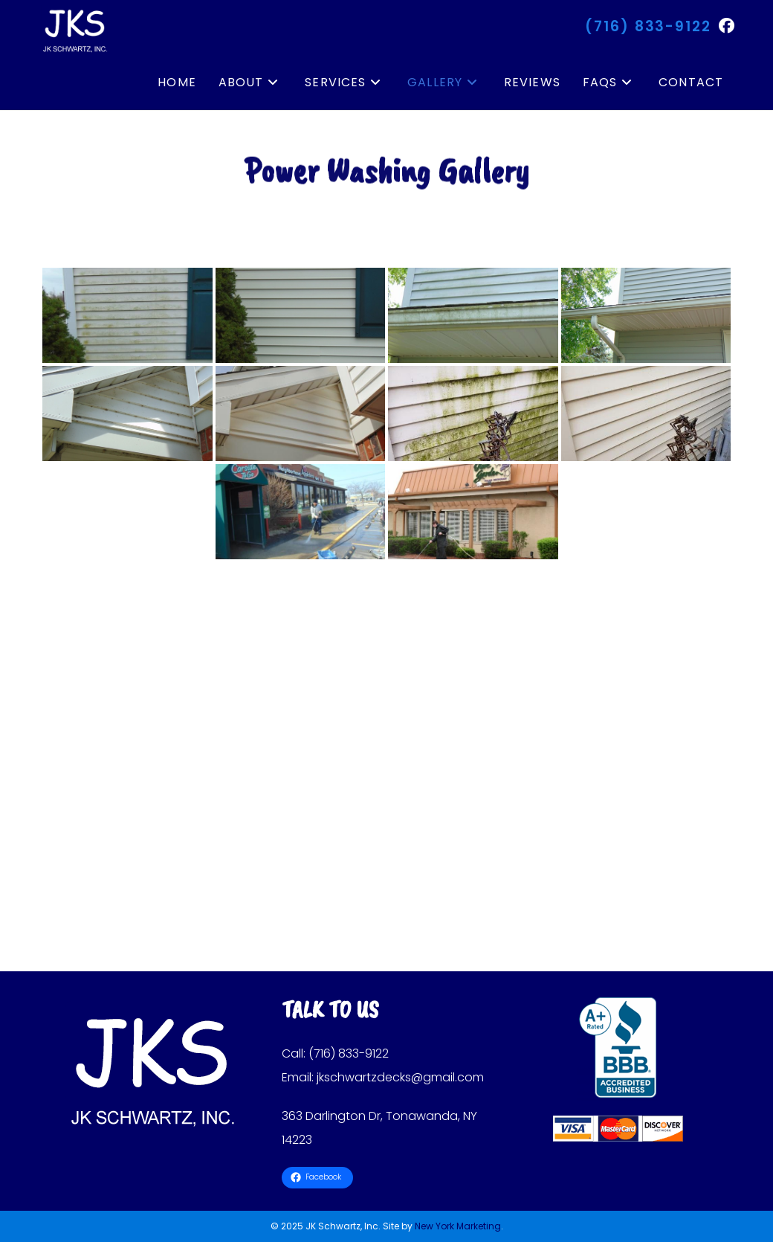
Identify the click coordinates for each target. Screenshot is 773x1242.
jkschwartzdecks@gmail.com (400, 1077)
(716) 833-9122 (648, 26)
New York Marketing (458, 1226)
